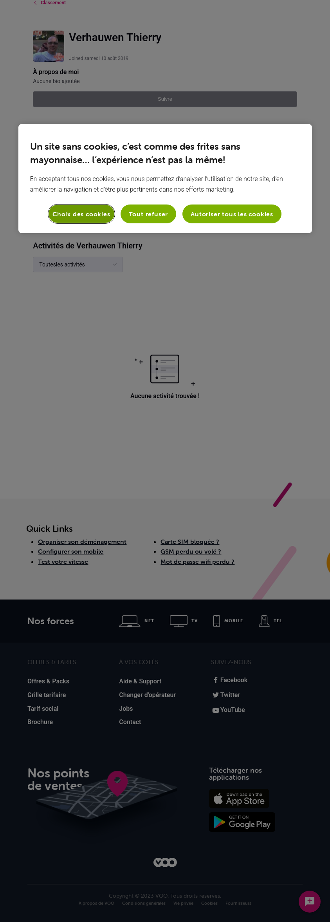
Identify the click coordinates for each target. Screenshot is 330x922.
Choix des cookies (81, 214)
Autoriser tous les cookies (232, 214)
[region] (165, 178)
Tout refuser (148, 214)
